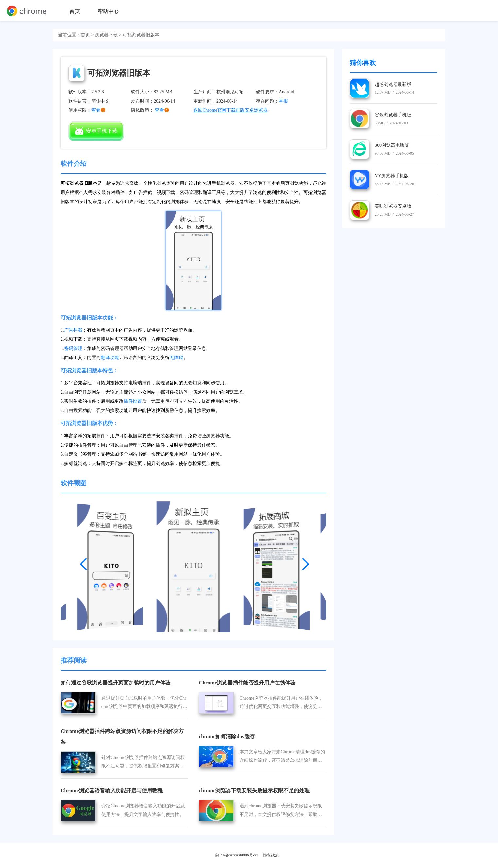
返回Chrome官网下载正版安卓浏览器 (230, 110)
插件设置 (133, 401)
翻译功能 (110, 357)
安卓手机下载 (96, 131)
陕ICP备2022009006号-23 (236, 855)
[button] (83, 562)
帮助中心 (108, 11)
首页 (74, 11)
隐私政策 (271, 855)
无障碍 (176, 357)
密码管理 (73, 348)
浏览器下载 (106, 34)
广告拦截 (73, 330)
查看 (159, 110)
